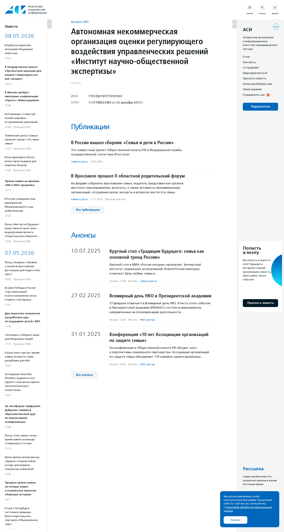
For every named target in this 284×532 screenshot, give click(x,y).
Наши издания (252, 89)
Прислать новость (254, 78)
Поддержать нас (254, 94)
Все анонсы (84, 375)
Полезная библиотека (257, 83)
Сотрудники (251, 67)
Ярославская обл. (115, 199)
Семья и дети (79, 161)
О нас (246, 56)
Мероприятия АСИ (255, 73)
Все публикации (88, 210)
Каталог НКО (80, 21)
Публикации (90, 126)
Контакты (249, 62)
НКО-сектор (147, 319)
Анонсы (83, 235)
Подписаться (260, 106)
